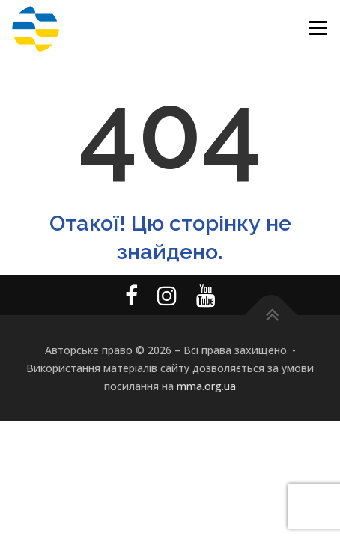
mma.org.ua (206, 386)
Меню (317, 28)
